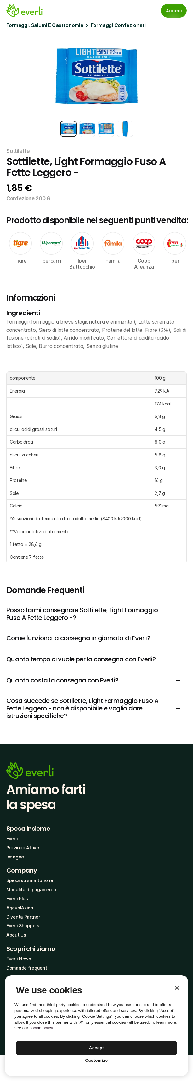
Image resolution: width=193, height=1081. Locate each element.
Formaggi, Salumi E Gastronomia (44, 25)
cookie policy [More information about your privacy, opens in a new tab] (41, 1028)
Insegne (15, 857)
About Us (16, 934)
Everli (12, 838)
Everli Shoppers (22, 925)
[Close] (177, 988)
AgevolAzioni (20, 907)
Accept (96, 1047)
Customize (96, 1060)
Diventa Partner (23, 917)
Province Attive (22, 848)
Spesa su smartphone (29, 880)
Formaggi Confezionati (118, 25)
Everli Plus (17, 898)
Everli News (18, 958)
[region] (96, 1025)
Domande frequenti (27, 968)
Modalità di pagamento (31, 889)
